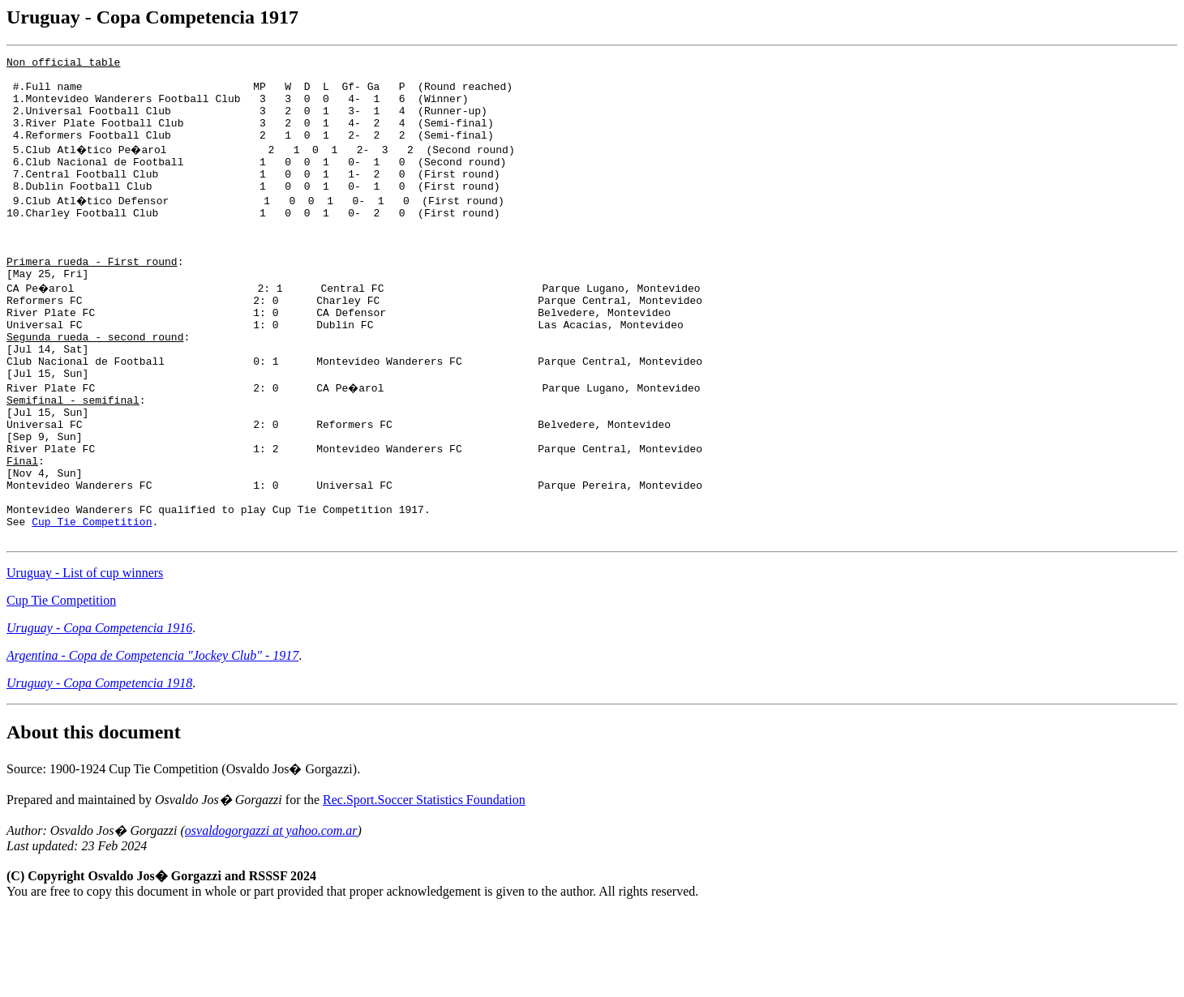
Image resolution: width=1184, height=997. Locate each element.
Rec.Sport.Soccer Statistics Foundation (424, 885)
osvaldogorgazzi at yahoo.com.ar (271, 915)
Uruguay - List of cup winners (84, 658)
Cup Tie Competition (92, 604)
